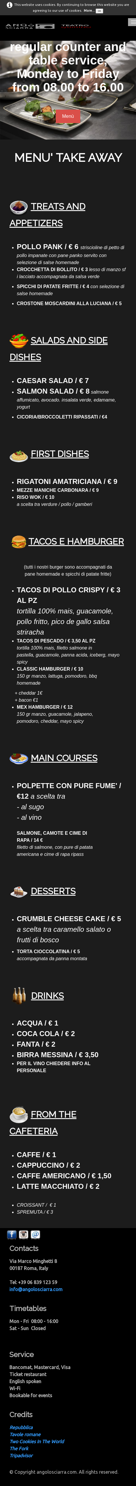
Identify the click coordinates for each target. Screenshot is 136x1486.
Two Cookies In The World (36, 1441)
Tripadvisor (20, 1455)
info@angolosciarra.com (36, 1289)
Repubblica (20, 1427)
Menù (68, 116)
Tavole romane (24, 1434)
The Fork (18, 1448)
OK (99, 11)
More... (89, 10)
